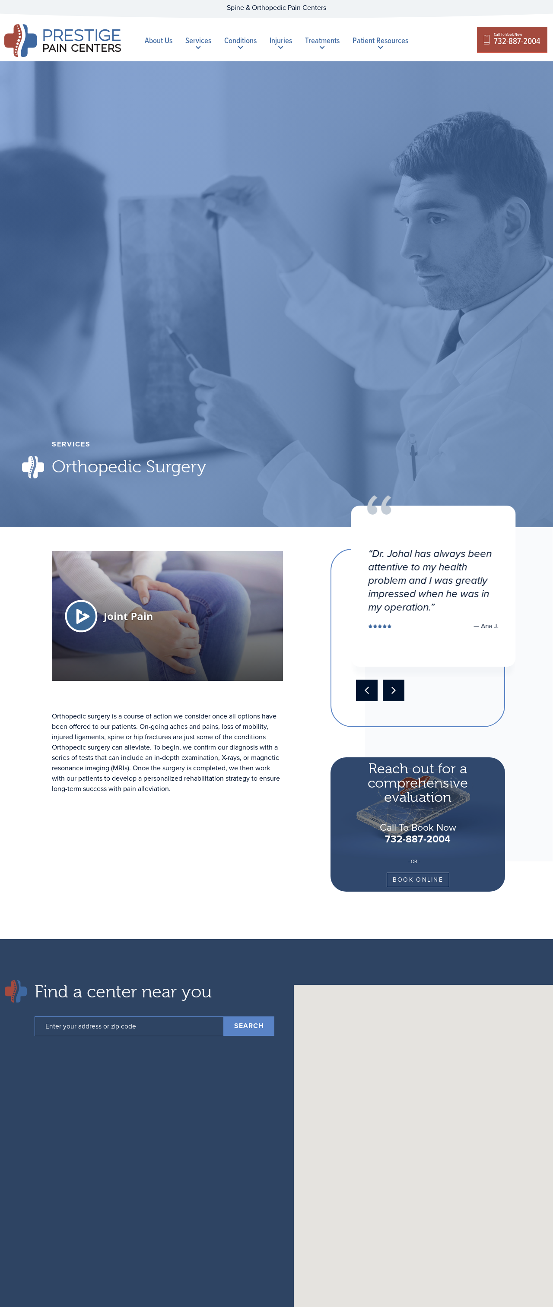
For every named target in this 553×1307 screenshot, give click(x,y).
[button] (367, 690)
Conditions (240, 42)
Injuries (281, 42)
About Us (158, 40)
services (71, 444)
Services (198, 42)
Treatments (322, 42)
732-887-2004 (418, 839)
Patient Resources (380, 42)
